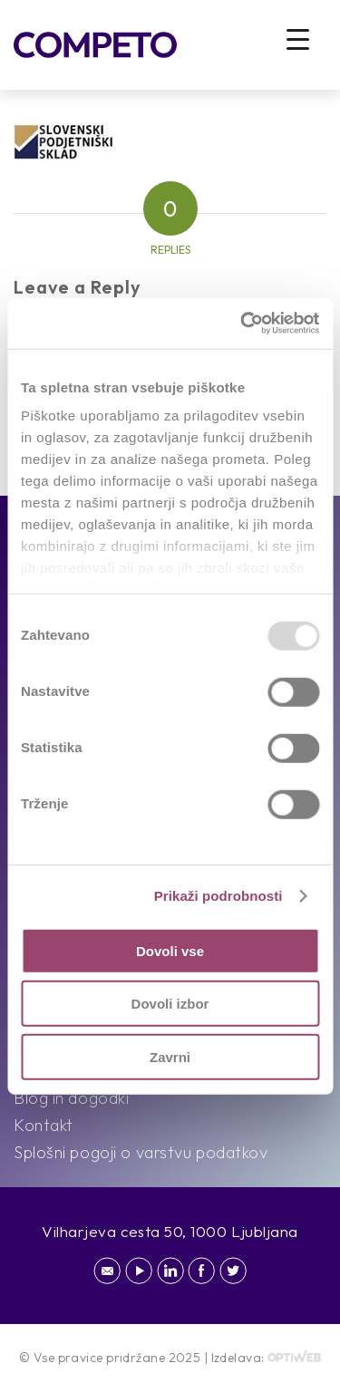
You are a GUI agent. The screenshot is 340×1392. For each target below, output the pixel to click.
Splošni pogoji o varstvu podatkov (140, 1152)
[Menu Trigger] (298, 38)
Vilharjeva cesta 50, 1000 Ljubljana (170, 1231)
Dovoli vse (170, 950)
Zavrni (170, 1056)
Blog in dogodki (71, 1098)
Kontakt (43, 1125)
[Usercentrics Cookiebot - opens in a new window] (242, 323)
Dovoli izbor (170, 1003)
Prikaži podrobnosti (218, 896)
